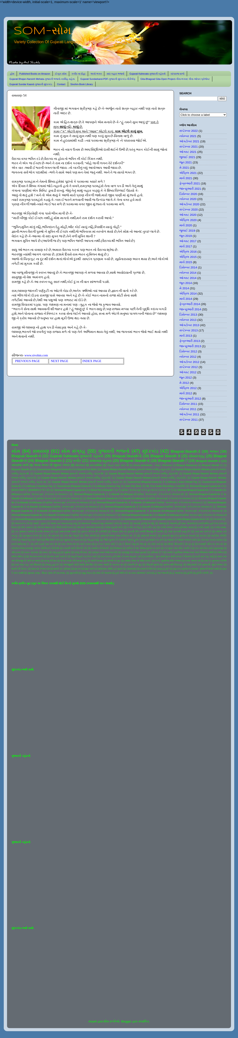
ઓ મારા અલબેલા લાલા (88, 527)
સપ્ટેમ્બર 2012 (188, 367)
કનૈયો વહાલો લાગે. (113, 527)
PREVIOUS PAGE (28, 361)
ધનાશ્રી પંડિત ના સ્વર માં (210, 544)
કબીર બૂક (151, 527)
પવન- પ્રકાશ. (31, 552)
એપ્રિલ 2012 (188, 388)
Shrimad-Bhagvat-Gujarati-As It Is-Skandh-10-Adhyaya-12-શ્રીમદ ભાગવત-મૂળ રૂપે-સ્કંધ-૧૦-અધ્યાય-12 (140, 498)
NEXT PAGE (60, 361)
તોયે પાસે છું (157, 544)
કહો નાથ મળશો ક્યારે (65, 531)
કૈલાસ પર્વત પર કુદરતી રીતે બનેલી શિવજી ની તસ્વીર (137, 531)
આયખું (162, 523)
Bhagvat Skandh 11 (212, 465)
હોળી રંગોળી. (202, 573)
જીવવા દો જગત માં (73, 539)
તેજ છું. (143, 544)
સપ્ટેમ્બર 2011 (188, 419)
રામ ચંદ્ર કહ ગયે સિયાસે (28, 564)
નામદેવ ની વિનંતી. (100, 548)
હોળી (189, 573)
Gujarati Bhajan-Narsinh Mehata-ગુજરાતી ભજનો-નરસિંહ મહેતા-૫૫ (87, 482)
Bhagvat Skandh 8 (165, 456)
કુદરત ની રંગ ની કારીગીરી (94, 531)
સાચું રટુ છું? (163, 568)
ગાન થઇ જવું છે (71, 535)
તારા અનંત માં (68, 544)
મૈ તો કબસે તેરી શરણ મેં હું (74, 560)
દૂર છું (191, 544)
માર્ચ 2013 (185, 335)
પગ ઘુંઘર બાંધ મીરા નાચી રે (177, 548)
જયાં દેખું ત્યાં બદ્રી (31, 539)
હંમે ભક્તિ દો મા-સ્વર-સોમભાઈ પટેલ (133, 573)
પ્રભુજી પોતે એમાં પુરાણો (134, 552)
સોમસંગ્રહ (197, 456)
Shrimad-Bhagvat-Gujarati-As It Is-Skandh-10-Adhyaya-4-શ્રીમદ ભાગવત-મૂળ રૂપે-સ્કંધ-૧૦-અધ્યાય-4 (158, 506)
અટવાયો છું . (220, 519)
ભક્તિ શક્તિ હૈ (18, 556)
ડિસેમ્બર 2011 (188, 404)
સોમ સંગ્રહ (73, 451)
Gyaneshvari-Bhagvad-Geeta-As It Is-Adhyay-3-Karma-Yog (88, 486)
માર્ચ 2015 (185, 262)
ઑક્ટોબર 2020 (189, 204)
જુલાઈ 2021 (187, 157)
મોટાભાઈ (80, 465)
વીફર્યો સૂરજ (152, 564)
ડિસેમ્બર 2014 (188, 267)
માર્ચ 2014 (185, 298)
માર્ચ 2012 (185, 393)
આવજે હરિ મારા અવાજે (182, 523)
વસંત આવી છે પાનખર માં (110, 564)
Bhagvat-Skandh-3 (185, 451)
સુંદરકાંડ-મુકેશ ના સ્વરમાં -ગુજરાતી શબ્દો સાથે (195, 568)
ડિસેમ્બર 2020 (188, 194)
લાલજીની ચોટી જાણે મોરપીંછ (78, 564)
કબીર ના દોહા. (134, 527)
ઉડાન (14, 527)
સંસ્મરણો (131, 568)
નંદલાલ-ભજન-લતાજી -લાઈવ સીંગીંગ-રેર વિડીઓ (35, 548)
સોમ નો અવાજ (103, 573)
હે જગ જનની (161, 573)
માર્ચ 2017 (185, 246)
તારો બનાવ (85, 544)
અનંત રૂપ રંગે (22, 523)
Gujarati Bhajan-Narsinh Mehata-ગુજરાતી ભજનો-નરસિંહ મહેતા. (42, 79)
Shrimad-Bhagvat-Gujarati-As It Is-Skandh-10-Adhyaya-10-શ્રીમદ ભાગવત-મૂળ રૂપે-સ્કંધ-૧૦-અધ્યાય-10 (129, 494)
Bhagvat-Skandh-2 (208, 461)
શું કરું (78, 568)
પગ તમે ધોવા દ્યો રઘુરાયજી (209, 548)
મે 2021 (184, 167)
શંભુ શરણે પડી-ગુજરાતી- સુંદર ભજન (205, 564)
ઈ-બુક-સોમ (61, 73)
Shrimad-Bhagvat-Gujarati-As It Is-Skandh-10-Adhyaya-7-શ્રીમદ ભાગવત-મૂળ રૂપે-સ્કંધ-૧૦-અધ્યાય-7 (64, 515)
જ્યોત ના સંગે (156, 539)
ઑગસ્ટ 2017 (188, 241)
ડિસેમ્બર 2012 (188, 351)
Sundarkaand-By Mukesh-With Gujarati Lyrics (148, 519)
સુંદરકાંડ (150, 451)
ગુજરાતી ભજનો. (149, 535)
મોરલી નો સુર (113, 560)
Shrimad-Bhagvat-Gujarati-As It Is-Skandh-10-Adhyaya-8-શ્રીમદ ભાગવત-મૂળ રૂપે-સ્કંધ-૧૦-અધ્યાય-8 (174, 515)
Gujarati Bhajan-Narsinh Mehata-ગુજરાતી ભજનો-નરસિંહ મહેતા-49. (69, 473)
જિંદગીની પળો (52, 539)
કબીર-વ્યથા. (220, 527)
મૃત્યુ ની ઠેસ (50, 560)
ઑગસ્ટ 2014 (188, 278)
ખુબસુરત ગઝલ (30, 535)
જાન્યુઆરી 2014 (190, 309)
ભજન (214, 451)
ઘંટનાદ (203, 535)
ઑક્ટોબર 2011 (189, 414)
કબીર (77, 461)
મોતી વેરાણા (97, 560)
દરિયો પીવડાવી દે (176, 544)
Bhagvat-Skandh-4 (26, 456)
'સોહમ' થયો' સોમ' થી (118, 465)
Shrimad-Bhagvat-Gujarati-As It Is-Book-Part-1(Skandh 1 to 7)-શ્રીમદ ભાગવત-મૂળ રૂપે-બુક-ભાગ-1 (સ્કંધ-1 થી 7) (113, 490)
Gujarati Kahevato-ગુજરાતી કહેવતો (147, 73)
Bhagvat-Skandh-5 (127, 456)
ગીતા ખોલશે (90, 535)
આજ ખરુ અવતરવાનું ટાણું (64, 523)
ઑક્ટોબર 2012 (189, 362)
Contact (61, 84)
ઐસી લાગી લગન (64, 527)
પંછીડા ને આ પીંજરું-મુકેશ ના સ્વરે (143, 548)
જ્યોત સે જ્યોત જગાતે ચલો (182, 539)
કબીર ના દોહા (78, 73)
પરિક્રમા (15, 552)
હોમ (12, 73)
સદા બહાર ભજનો (115, 73)
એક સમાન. (27, 527)
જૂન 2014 (185, 283)
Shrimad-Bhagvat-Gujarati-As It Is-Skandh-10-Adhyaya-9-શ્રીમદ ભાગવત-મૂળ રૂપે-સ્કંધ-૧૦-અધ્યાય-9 (67, 519)
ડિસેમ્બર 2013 (188, 314)
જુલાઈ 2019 (187, 230)
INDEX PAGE (91, 361)
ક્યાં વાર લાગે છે (203, 531)
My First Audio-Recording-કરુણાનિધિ (165, 486)
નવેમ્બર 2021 (188, 136)
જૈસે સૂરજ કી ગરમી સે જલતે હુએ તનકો (124, 539)
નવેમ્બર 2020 (188, 199)
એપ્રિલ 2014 (188, 293)
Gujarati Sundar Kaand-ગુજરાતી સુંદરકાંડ (30, 84)
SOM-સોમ (42, 31)
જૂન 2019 (185, 236)
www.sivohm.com (36, 355)
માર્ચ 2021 (185, 178)
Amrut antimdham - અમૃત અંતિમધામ (152, 465)
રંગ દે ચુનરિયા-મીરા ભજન (168, 560)
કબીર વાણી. (204, 527)
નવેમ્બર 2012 (188, 356)
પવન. (45, 552)
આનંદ (126, 523)
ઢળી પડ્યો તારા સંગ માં (45, 544)
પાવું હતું (56, 552)
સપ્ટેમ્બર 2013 (188, 330)
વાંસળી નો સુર (135, 564)
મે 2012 (184, 382)
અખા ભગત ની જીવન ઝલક (52, 465)
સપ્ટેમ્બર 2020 (188, 209)
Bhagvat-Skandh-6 (135, 461)
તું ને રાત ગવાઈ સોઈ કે (106, 544)
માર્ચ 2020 (185, 225)
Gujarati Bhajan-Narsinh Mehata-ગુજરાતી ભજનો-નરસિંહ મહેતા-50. (143, 473)
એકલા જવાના (44, 527)
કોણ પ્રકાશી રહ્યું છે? (179, 531)
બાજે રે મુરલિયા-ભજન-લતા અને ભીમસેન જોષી (190, 552)
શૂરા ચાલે (89, 568)
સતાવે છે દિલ (146, 568)
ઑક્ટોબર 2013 (189, 325)
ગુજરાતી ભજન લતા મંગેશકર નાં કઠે (118, 535)
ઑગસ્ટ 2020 (188, 214)
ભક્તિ (220, 552)
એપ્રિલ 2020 (188, 220)
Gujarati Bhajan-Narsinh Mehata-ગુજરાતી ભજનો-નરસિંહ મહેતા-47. (135, 469)
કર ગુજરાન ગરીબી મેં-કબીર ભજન (32, 531)
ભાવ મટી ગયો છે (58, 556)
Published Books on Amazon (34, 73)
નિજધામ (118, 548)
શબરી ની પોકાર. (19, 568)
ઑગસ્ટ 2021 (188, 152)
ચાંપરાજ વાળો (177, 73)
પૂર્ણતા (67, 552)
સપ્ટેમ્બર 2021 (188, 146)
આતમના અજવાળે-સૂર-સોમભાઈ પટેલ (100, 523)
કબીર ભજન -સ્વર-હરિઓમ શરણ (177, 527)
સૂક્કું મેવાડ (87, 573)
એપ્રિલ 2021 (188, 173)
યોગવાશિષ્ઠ (96, 465)
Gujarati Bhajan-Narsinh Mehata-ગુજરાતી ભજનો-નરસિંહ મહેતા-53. (151, 477)
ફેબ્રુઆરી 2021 (189, 183)
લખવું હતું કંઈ (52, 564)
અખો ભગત (96, 73)
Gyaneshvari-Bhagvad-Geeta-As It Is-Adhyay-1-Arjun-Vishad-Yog (162, 482)
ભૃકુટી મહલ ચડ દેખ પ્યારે (84, 556)
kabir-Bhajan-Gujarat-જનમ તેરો (193, 519)
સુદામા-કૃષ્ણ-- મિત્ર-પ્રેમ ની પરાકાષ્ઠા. (46, 573)
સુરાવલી (74, 573)
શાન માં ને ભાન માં (41, 568)
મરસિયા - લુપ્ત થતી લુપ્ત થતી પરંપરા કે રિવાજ (168, 556)
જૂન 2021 (185, 162)
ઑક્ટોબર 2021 (189, 141)
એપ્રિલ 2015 (188, 257)
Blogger (126, 1021)
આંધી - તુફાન (40, 523)
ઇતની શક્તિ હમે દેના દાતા (210, 523)
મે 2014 (184, 288)
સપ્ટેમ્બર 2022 (188, 130)
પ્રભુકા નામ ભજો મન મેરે (104, 552)
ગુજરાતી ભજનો (114, 451)
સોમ (15, 451)
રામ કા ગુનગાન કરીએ (215, 560)
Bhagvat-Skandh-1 (50, 461)
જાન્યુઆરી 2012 (190, 398)
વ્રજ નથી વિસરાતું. (173, 564)
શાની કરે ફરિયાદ (62, 568)
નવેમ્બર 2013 (188, 320)
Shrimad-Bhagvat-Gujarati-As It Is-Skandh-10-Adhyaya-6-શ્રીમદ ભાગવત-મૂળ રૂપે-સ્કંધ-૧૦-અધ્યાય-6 (168, 510)
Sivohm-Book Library (81, 84)
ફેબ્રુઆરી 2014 (189, 304)
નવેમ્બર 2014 (188, 272)
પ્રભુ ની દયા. (81, 552)
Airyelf (92, 1021)
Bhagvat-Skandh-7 (172, 461)
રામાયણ (41, 451)
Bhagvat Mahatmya (187, 465)
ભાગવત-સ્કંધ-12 (38, 556)
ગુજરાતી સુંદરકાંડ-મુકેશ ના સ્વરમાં (178, 535)
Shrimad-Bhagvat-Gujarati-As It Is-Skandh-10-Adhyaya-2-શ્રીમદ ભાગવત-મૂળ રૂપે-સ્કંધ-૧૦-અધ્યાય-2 (149, 502)
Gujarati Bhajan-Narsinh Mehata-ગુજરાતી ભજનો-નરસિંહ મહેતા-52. (76, 477)
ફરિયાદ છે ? (157, 552)
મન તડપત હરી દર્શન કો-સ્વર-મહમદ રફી (121, 556)
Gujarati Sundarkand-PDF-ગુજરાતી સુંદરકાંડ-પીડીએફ (107, 79)
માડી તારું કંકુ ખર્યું (204, 556)
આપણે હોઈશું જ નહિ (143, 523)
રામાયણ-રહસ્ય (101, 461)
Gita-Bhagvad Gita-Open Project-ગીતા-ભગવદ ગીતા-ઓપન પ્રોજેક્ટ (175, 79)
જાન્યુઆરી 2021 (190, 188)
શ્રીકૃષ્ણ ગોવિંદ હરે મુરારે (110, 568)
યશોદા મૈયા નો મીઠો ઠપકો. (138, 560)
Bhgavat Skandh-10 (21, 469)
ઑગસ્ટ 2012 (188, 372)
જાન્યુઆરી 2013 (190, 346)
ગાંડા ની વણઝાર (51, 535)
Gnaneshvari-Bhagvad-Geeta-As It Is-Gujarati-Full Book (66, 469)
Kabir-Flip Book (133, 486)
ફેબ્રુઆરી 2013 (189, 341)
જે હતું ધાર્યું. (93, 539)
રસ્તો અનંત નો (192, 560)
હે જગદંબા (178, 573)
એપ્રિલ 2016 (188, 251)
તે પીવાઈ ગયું (128, 544)
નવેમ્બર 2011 (188, 409)
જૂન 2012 (185, 377)
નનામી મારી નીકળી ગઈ (75, 548)
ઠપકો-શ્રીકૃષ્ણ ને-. (20, 544)
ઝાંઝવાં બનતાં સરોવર (212, 539)
